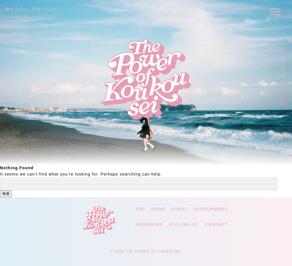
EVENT (180, 209)
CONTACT (216, 224)
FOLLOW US (183, 224)
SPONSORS (149, 224)
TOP (140, 209)
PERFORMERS (211, 209)
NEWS (158, 209)
